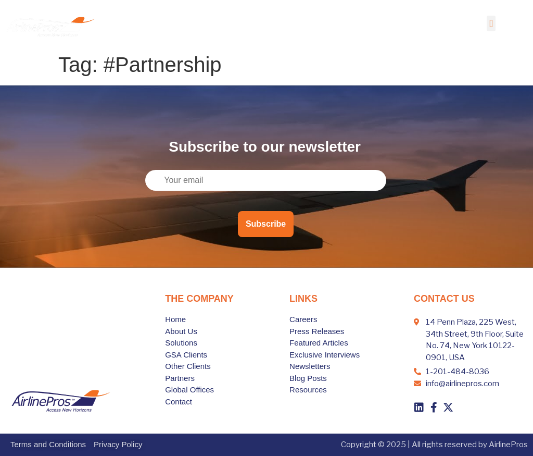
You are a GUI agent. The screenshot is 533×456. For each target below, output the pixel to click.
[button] (491, 23)
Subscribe (266, 223)
